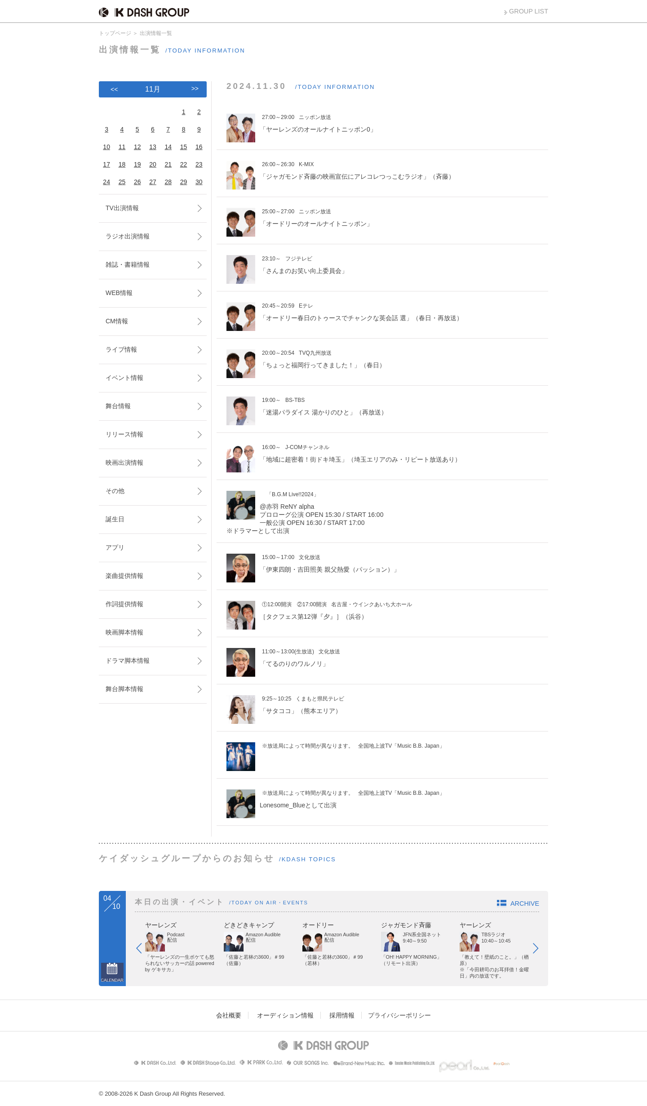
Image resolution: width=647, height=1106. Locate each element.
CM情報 (117, 321)
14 (168, 146)
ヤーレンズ (161, 925)
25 (122, 181)
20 (152, 164)
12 (137, 146)
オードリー (318, 925)
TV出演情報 (122, 208)
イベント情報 (124, 377)
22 (183, 164)
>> (195, 88)
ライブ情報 (121, 349)
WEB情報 (119, 292)
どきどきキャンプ (249, 925)
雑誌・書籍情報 (128, 264)
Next (540, 950)
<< (114, 89)
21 (168, 164)
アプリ (115, 547)
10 (106, 146)
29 (183, 181)
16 (199, 146)
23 (199, 164)
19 (137, 164)
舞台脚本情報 (124, 688)
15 (183, 146)
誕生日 (115, 519)
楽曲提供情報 (124, 575)
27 (152, 181)
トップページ (115, 33)
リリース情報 (124, 434)
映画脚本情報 (124, 632)
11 (122, 146)
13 (152, 146)
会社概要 (228, 1015)
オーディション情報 (285, 1015)
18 (122, 164)
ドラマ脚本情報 (128, 660)
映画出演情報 (124, 462)
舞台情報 (118, 406)
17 (106, 164)
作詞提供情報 (124, 604)
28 (168, 181)
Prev (143, 950)
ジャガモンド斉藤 (406, 925)
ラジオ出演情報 (128, 236)
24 (106, 181)
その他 (115, 490)
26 (137, 181)
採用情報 (342, 1015)
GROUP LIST (528, 11)
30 (199, 181)
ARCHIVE (524, 903)
